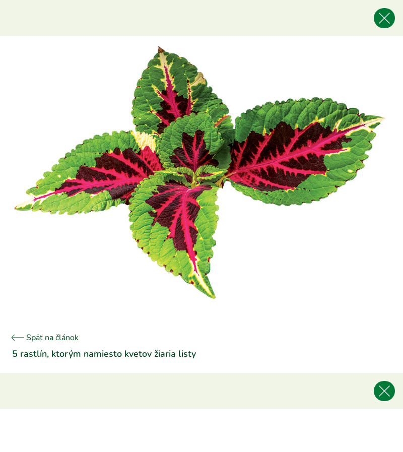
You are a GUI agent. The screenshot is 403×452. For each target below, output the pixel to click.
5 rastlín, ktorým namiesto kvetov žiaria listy (104, 354)
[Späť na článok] (384, 18)
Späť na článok (45, 337)
